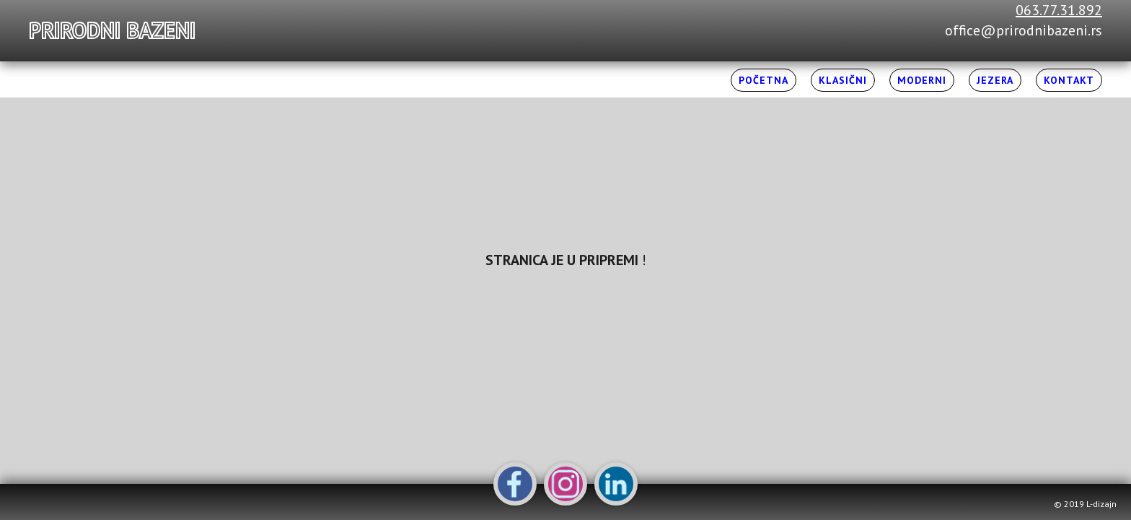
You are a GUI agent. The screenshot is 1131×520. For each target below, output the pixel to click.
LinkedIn (616, 484)
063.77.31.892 (1059, 10)
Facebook (515, 484)
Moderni (921, 80)
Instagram (565, 484)
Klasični (843, 80)
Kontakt (1069, 80)
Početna (763, 80)
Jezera (995, 80)
